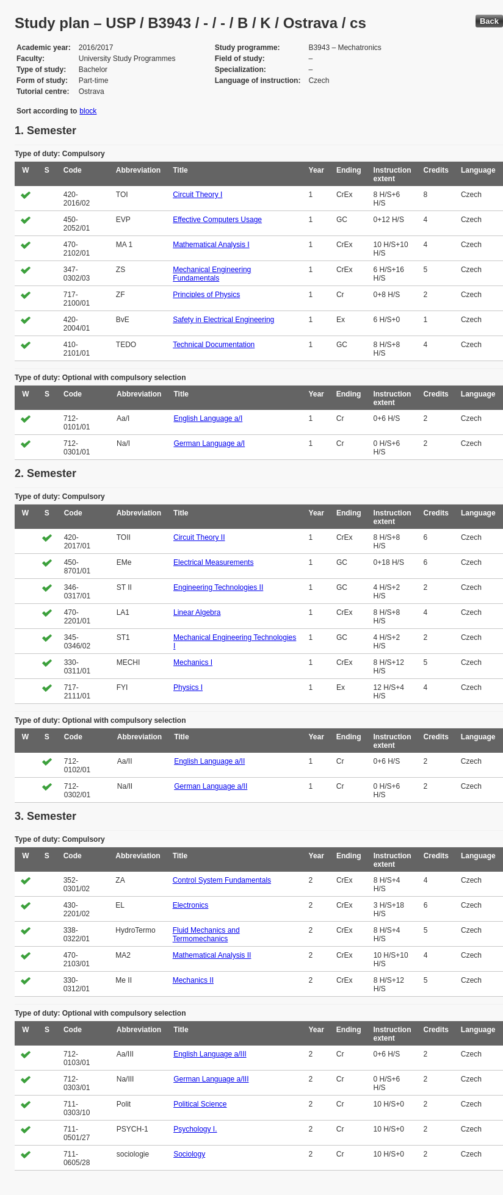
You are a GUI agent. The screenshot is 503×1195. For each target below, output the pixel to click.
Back (489, 21)
